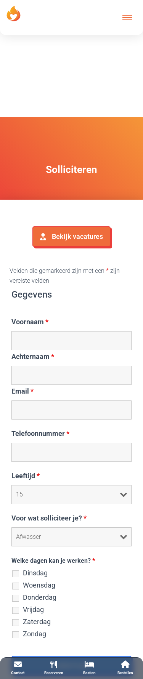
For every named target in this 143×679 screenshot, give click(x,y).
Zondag (34, 634)
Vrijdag (33, 609)
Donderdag (39, 597)
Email (22, 391)
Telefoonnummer (40, 433)
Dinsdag (35, 573)
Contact (17, 668)
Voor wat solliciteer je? (49, 518)
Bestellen (125, 668)
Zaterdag (37, 622)
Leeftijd (25, 476)
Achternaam (32, 356)
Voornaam (29, 322)
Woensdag (39, 585)
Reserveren (53, 668)
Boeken (89, 668)
